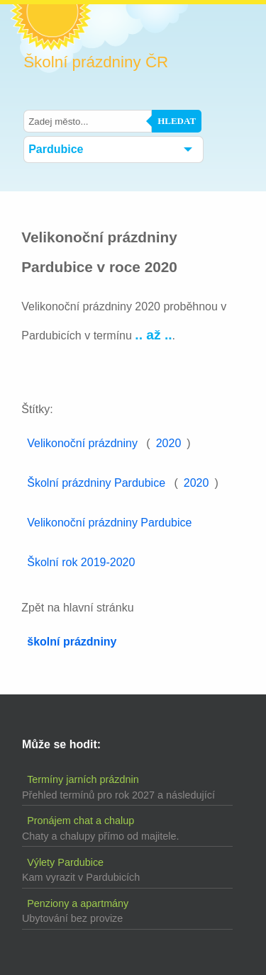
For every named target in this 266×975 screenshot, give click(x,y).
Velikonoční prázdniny (82, 443)
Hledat (176, 120)
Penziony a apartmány (77, 903)
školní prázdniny (71, 642)
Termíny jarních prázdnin (83, 779)
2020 (169, 443)
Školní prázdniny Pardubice (96, 483)
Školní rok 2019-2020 (81, 562)
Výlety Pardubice (65, 862)
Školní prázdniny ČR (95, 62)
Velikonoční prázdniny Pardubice (109, 523)
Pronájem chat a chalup (80, 820)
